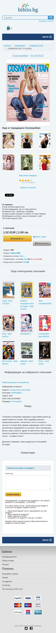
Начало (7, 46)
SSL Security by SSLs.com (12, 589)
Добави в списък (28, 188)
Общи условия (8, 561)
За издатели (7, 581)
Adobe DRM (15, 253)
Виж (22, 256)
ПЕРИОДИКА (20, 46)
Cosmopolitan (36, 46)
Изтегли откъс (42, 243)
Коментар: (9, 473)
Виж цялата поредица (28, 176)
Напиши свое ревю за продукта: (21, 468)
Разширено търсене (46, 21)
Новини (5, 578)
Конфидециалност (9, 557)
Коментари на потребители (18, 382)
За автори (6, 585)
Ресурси (5, 564)
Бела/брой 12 (25, 334)
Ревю (4, 382)
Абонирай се (17, 238)
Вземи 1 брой (39, 237)
